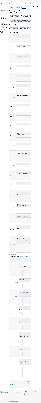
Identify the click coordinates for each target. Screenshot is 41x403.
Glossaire (33, 396)
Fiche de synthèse (3, 10)
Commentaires (2, 11)
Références (1, 31)
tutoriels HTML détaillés (26, 15)
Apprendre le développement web (36, 393)
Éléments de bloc (12, 254)
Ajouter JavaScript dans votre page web (4, 29)
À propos (17, 392)
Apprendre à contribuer (12, 384)
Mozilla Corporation (11, 401)
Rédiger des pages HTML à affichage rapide (4, 27)
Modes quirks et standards (4, 18)
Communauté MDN (26, 392)
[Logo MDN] (1, 391)
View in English (23, 8)
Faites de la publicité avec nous (19, 395)
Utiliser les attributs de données (4, 23)
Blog (30, 3)
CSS (11, 21)
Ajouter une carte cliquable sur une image (4, 26)
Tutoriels (33, 395)
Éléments (2, 32)
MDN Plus (17, 396)
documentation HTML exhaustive (15, 15)
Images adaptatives (3, 19)
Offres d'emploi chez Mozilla (19, 394)
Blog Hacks (33, 397)
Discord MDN (25, 395)
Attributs (2, 33)
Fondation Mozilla (16, 401)
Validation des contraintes (4, 12)
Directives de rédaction (26, 394)
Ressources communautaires (27, 393)
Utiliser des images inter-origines (4, 24)
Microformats (2, 17)
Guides (1, 9)
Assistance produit (18, 397)
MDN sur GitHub (26, 396)
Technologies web (34, 392)
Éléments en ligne (12, 24)
